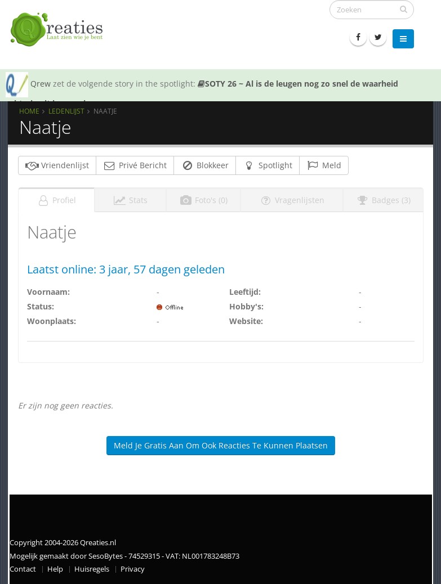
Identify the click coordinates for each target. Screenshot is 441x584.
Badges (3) (383, 200)
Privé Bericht (135, 165)
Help (55, 569)
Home (29, 110)
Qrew (40, 83)
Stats (130, 200)
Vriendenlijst (57, 165)
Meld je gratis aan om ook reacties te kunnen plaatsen (221, 445)
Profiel (56, 200)
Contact (23, 569)
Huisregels (91, 569)
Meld (323, 165)
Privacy (133, 569)
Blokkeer (205, 165)
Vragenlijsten (291, 200)
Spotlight (267, 165)
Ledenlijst (66, 110)
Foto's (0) (203, 200)
